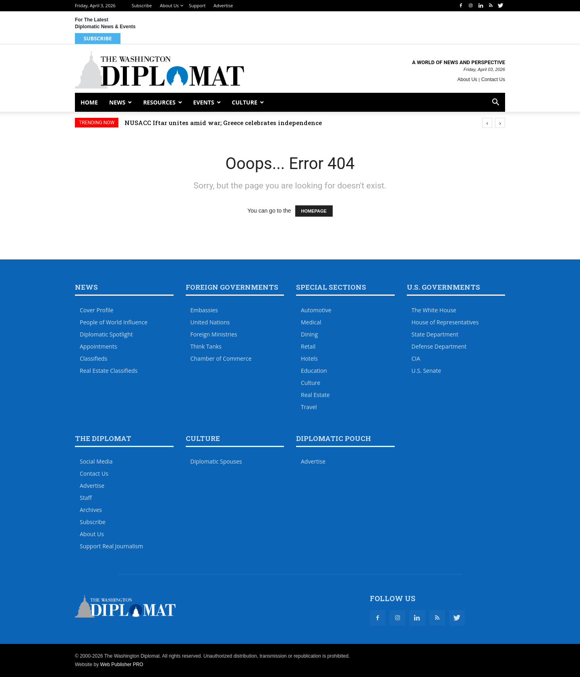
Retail (308, 346)
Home (89, 102)
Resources (159, 102)
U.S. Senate (426, 370)
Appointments (98, 346)
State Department (435, 334)
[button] (495, 103)
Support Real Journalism (111, 546)
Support (197, 5)
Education (314, 370)
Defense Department (439, 346)
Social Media (96, 461)
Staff (86, 497)
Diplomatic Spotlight (106, 334)
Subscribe (142, 5)
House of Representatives (445, 322)
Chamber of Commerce (221, 358)
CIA (416, 358)
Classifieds (93, 358)
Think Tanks (206, 346)
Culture (244, 102)
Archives (91, 510)
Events (203, 102)
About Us (169, 5)
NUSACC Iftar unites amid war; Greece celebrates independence (223, 123)
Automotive (316, 310)
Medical (311, 322)
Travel (309, 407)
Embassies (204, 310)
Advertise (223, 5)
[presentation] (487, 123)
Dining (309, 334)
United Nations (210, 322)
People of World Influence (113, 322)
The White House (434, 310)
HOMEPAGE (314, 211)
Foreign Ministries (214, 334)
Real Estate (315, 395)
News (117, 102)
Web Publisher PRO (121, 664)
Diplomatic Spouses (216, 461)
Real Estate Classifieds (109, 370)
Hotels (309, 358)
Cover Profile (97, 310)
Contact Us (493, 79)
